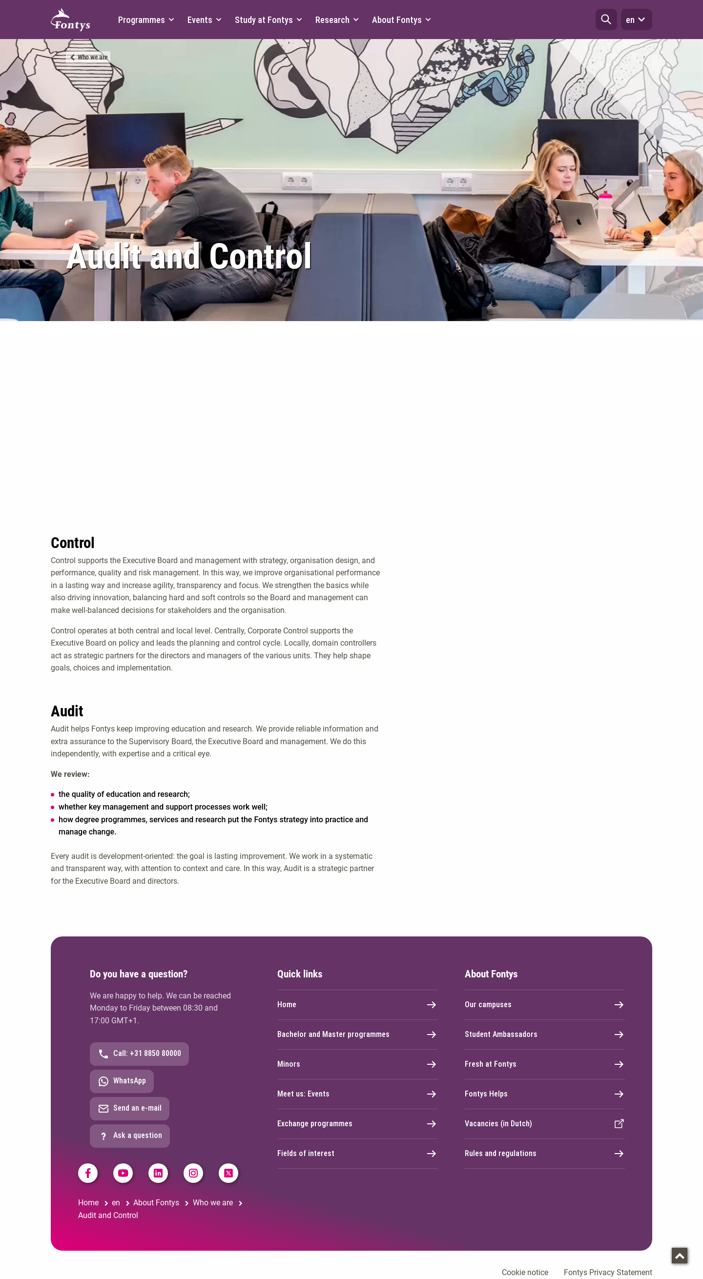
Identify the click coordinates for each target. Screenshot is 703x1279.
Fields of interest (357, 1153)
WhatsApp (122, 1081)
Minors (357, 1064)
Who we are (93, 57)
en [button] (636, 19)
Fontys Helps (545, 1094)
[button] (606, 19)
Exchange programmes (357, 1124)
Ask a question (130, 1136)
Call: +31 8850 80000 (139, 1054)
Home (357, 1005)
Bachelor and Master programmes (357, 1034)
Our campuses (545, 1005)
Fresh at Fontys (545, 1064)
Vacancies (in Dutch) (545, 1124)
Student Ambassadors (545, 1034)
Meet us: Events (357, 1094)
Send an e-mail (130, 1109)
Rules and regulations (545, 1153)
